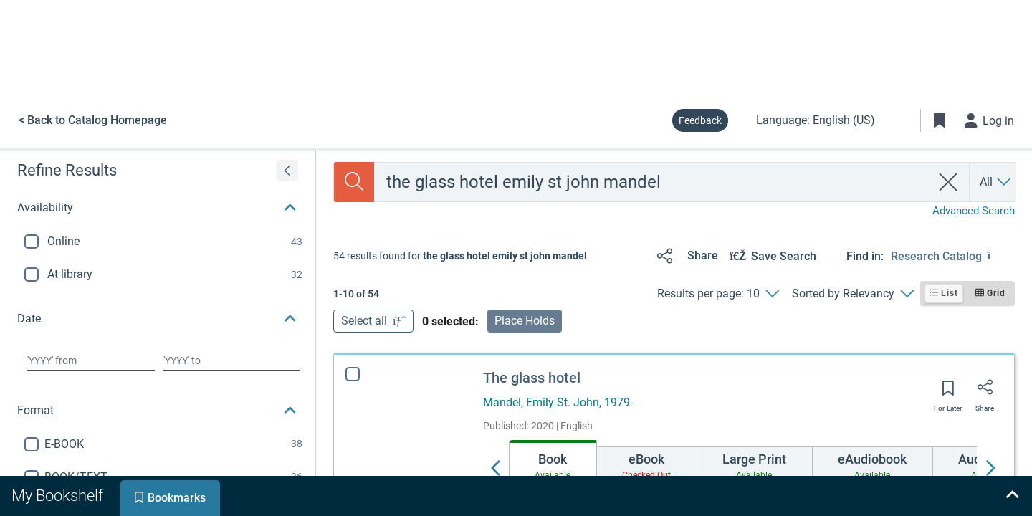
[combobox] (652, 182)
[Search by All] (996, 182)
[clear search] (948, 182)
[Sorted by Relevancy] (852, 294)
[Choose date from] (91, 360)
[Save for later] (948, 393)
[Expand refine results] (287, 170)
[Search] (354, 182)
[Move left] (496, 469)
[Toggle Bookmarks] (939, 120)
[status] (460, 256)
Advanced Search (973, 210)
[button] (157, 208)
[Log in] (989, 120)
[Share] (685, 256)
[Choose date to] (231, 360)
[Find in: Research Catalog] (953, 255)
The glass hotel (531, 377)
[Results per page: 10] (717, 294)
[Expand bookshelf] (1012, 496)
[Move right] (990, 469)
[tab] (553, 464)
